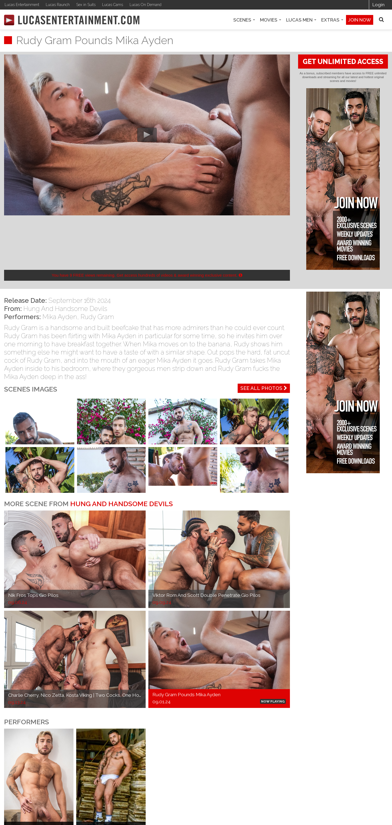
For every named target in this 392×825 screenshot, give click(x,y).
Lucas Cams (112, 4)
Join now (359, 20)
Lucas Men (301, 20)
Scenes (244, 20)
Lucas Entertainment (22, 4)
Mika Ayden (59, 317)
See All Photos (263, 388)
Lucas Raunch (58, 4)
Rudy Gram (97, 317)
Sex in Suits (86, 4)
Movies (270, 20)
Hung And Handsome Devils (65, 309)
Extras (332, 20)
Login (378, 4)
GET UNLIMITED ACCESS (343, 61)
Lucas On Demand (145, 4)
